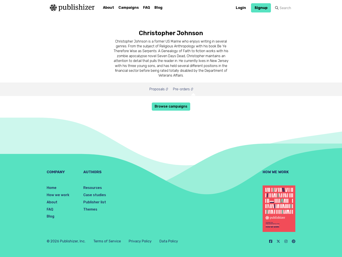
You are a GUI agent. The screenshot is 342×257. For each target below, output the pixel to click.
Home (51, 188)
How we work (58, 195)
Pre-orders (183, 89)
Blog (158, 7)
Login (241, 8)
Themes (90, 209)
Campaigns (128, 7)
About (108, 7)
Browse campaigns (171, 106)
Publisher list (94, 202)
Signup (261, 8)
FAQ (146, 7)
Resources (92, 188)
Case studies (94, 195)
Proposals (158, 89)
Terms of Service (107, 241)
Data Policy (168, 241)
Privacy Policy (140, 241)
